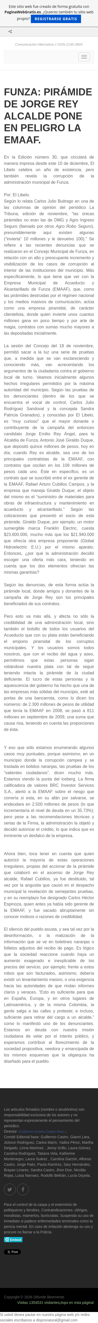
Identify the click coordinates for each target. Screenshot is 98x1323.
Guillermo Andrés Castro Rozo (42, 1132)
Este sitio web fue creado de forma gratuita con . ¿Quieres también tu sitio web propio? (49, 13)
